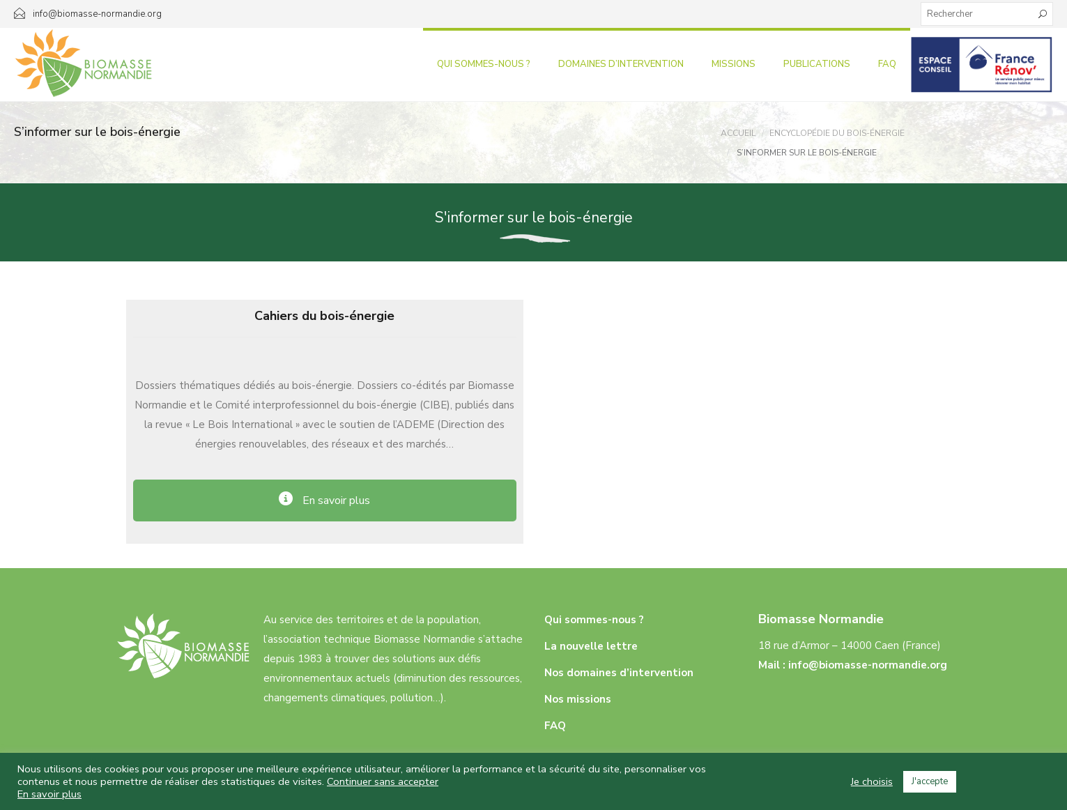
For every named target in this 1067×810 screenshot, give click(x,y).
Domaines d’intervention (621, 64)
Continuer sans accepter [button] (382, 781)
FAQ (887, 64)
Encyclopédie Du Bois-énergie (837, 133)
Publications (816, 64)
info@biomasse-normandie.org (867, 665)
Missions (733, 64)
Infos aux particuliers (981, 64)
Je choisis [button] (872, 781)
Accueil (738, 133)
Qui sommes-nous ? (483, 64)
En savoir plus (49, 794)
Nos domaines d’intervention (618, 673)
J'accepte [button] (930, 781)
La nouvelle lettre (591, 646)
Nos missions (577, 699)
